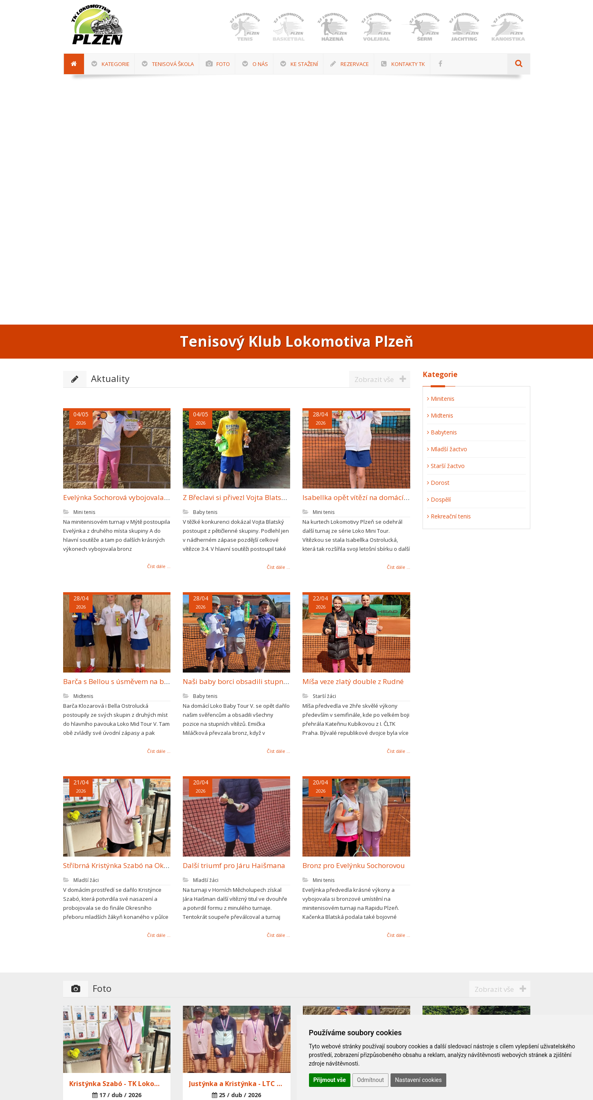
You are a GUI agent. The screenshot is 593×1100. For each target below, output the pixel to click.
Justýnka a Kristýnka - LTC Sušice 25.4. (236, 1083)
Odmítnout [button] (370, 1080)
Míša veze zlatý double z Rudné (348, 681)
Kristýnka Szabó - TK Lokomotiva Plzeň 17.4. (117, 1083)
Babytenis (442, 432)
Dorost (438, 482)
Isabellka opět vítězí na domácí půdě (358, 497)
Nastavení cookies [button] (418, 1080)
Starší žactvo (446, 466)
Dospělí (439, 499)
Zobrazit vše (382, 379)
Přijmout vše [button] (330, 1080)
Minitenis (440, 398)
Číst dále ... (154, 566)
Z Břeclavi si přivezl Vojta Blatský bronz (241, 497)
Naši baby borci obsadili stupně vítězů (240, 681)
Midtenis (440, 415)
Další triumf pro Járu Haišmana (229, 865)
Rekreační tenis (449, 516)
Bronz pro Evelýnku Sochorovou (349, 865)
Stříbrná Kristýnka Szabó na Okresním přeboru (134, 865)
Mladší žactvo (447, 449)
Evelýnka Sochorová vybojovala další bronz (127, 497)
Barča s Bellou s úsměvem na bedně (116, 681)
